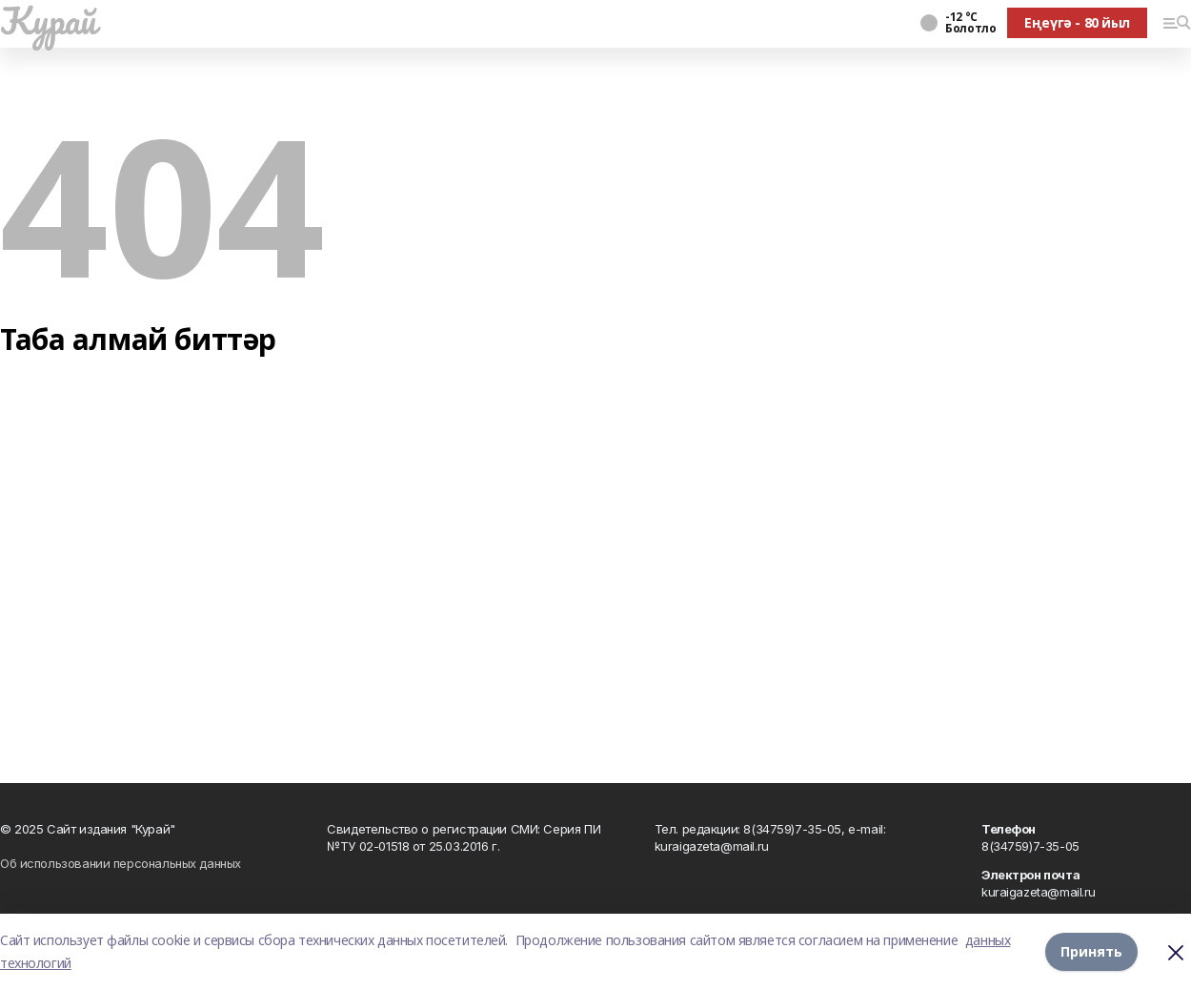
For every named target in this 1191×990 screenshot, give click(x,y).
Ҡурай (48, 20)
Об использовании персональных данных (120, 863)
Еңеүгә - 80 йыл (1077, 22)
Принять (1091, 951)
